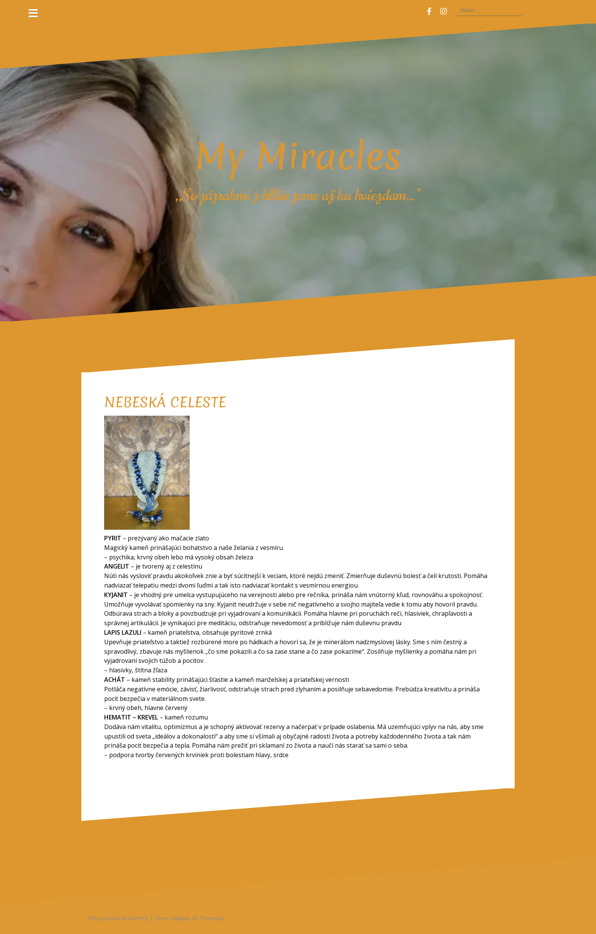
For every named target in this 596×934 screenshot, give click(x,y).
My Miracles (298, 156)
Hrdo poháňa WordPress (117, 918)
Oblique (180, 918)
